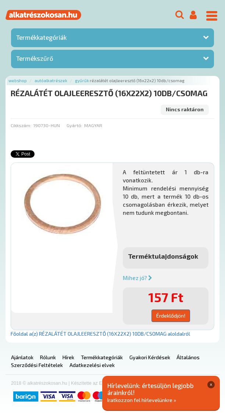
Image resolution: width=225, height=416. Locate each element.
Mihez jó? (137, 278)
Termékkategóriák (41, 37)
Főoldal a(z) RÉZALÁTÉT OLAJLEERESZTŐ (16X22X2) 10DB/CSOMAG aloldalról (100, 334)
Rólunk (48, 357)
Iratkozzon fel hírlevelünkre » (141, 400)
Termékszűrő (34, 58)
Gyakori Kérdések (149, 357)
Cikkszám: (21, 125)
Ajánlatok (22, 357)
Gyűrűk (82, 80)
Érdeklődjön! (170, 315)
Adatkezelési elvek (92, 365)
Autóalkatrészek (51, 80)
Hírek (68, 357)
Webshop (17, 80)
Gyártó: (74, 125)
